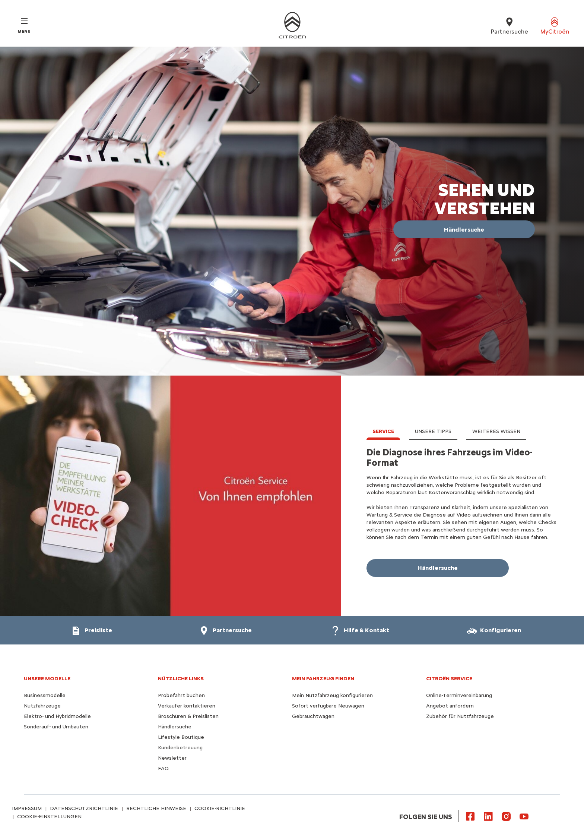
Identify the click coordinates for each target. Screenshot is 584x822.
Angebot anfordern (450, 706)
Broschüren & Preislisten (188, 716)
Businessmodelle (45, 695)
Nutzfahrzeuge (42, 706)
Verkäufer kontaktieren (186, 706)
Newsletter (172, 758)
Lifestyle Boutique (181, 737)
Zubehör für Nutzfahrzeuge (460, 716)
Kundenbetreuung (180, 747)
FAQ (163, 768)
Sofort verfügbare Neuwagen (328, 706)
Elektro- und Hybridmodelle (57, 716)
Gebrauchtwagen (313, 716)
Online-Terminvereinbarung (459, 695)
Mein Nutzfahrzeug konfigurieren (332, 695)
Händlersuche (174, 727)
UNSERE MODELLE (47, 678)
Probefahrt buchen (181, 695)
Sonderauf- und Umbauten (56, 727)
